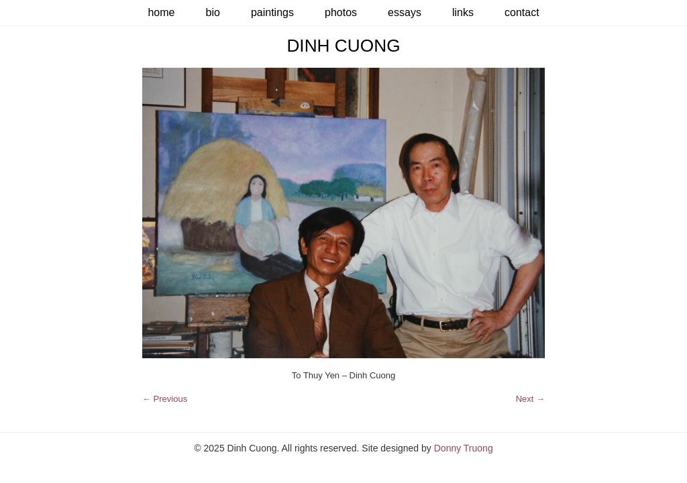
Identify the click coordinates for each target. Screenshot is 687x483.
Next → (530, 399)
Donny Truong (463, 448)
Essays (404, 12)
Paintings (272, 12)
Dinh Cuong (343, 46)
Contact (522, 12)
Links (463, 12)
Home (161, 12)
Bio (212, 12)
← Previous (164, 399)
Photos (341, 12)
